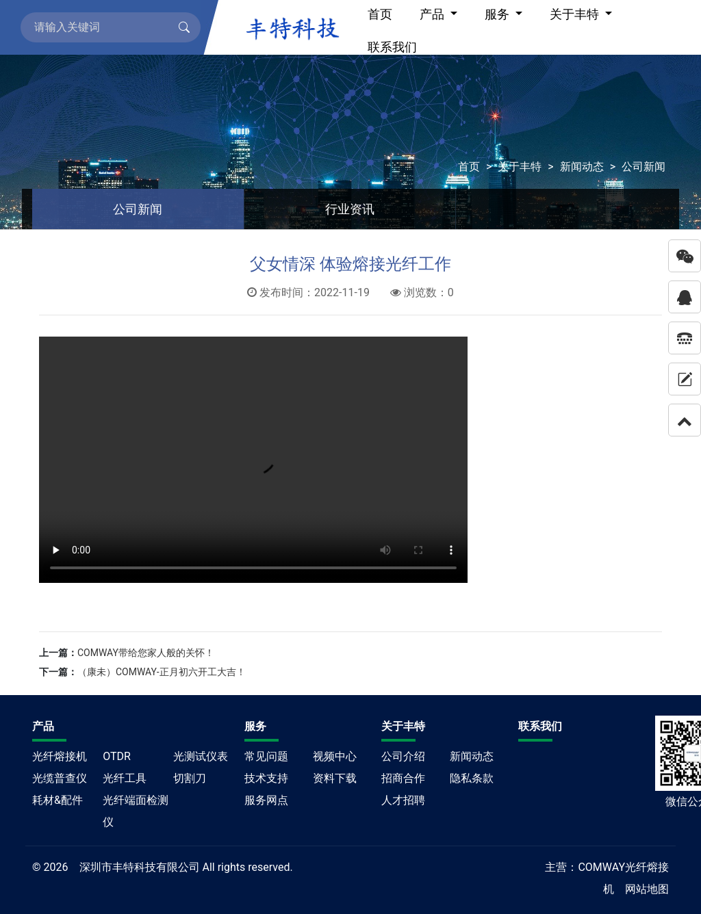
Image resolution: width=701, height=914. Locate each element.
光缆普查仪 (59, 778)
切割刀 (189, 778)
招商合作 (403, 778)
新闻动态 (582, 166)
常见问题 (266, 756)
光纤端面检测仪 (135, 811)
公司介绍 (403, 756)
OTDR (117, 756)
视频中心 (335, 756)
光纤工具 (124, 778)
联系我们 (392, 47)
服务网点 (266, 800)
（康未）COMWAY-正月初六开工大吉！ (161, 671)
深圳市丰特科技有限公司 (139, 867)
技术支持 (266, 778)
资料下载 (335, 778)
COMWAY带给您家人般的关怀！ (145, 652)
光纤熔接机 (59, 756)
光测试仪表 (200, 756)
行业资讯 (349, 209)
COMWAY (601, 867)
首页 (469, 166)
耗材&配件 (57, 800)
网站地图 (647, 889)
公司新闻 (643, 166)
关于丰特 (519, 166)
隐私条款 (472, 778)
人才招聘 (403, 800)
